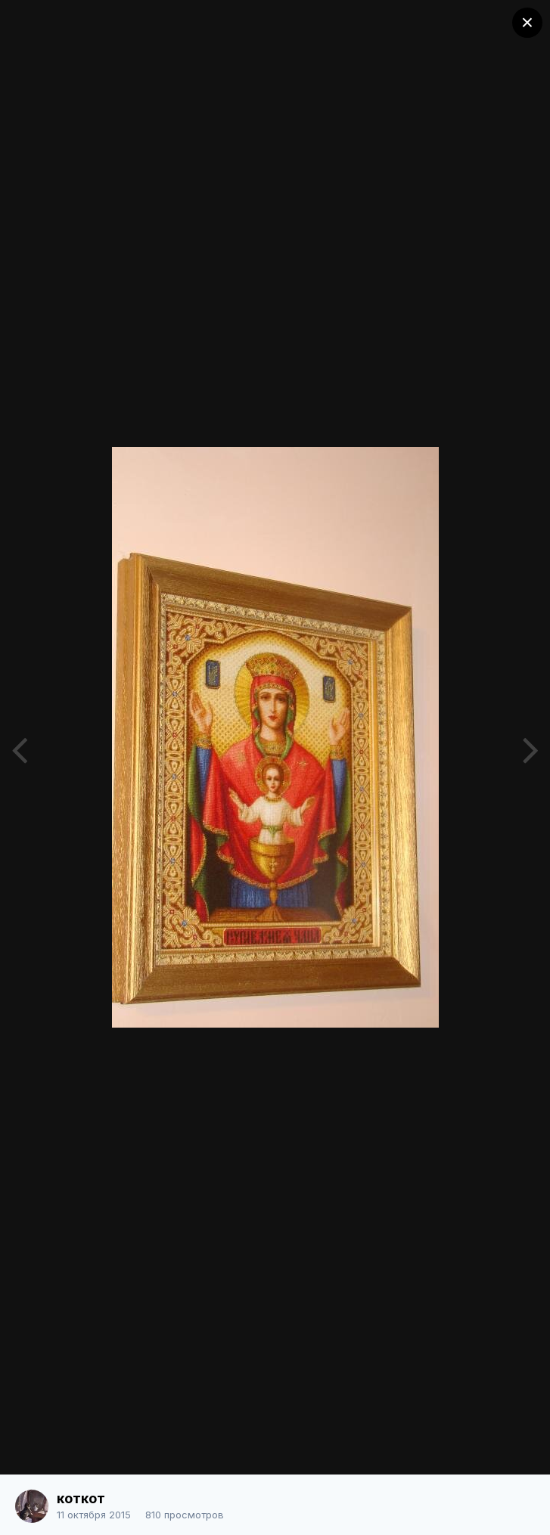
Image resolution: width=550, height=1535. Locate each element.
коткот (81, 1498)
